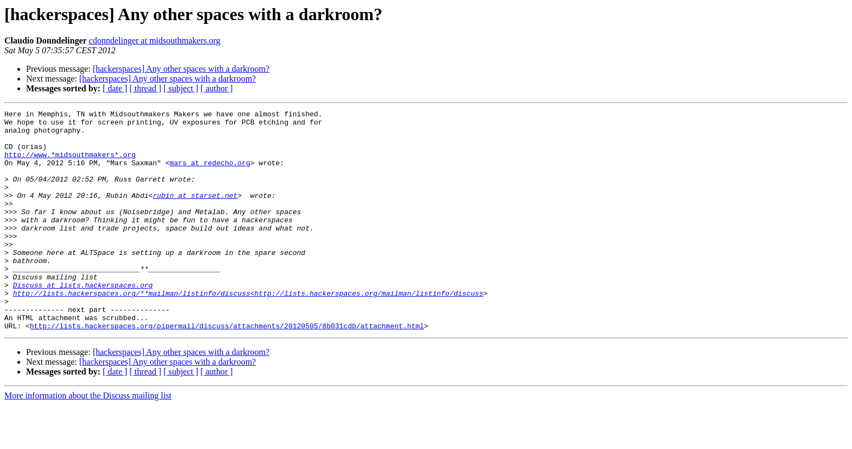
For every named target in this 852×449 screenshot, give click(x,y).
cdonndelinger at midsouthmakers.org (155, 40)
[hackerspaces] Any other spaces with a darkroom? (181, 68)
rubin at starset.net (195, 213)
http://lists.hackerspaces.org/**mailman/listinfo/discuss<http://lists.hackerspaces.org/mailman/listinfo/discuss (248, 330)
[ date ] (115, 88)
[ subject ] (181, 88)
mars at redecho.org (210, 174)
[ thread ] (145, 88)
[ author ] (217, 88)
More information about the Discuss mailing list (88, 439)
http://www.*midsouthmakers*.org (70, 164)
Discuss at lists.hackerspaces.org (83, 321)
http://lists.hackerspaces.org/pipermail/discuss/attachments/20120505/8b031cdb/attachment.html (227, 370)
